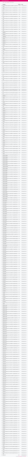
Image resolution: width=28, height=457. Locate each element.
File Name (4, 4)
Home (3, 2)
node (5, 2)
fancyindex (21, 456)
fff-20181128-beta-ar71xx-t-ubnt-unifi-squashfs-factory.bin (10, 89)
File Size (19, 4)
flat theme (25, 456)
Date (22, 4)
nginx (19, 456)
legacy (8, 2)
